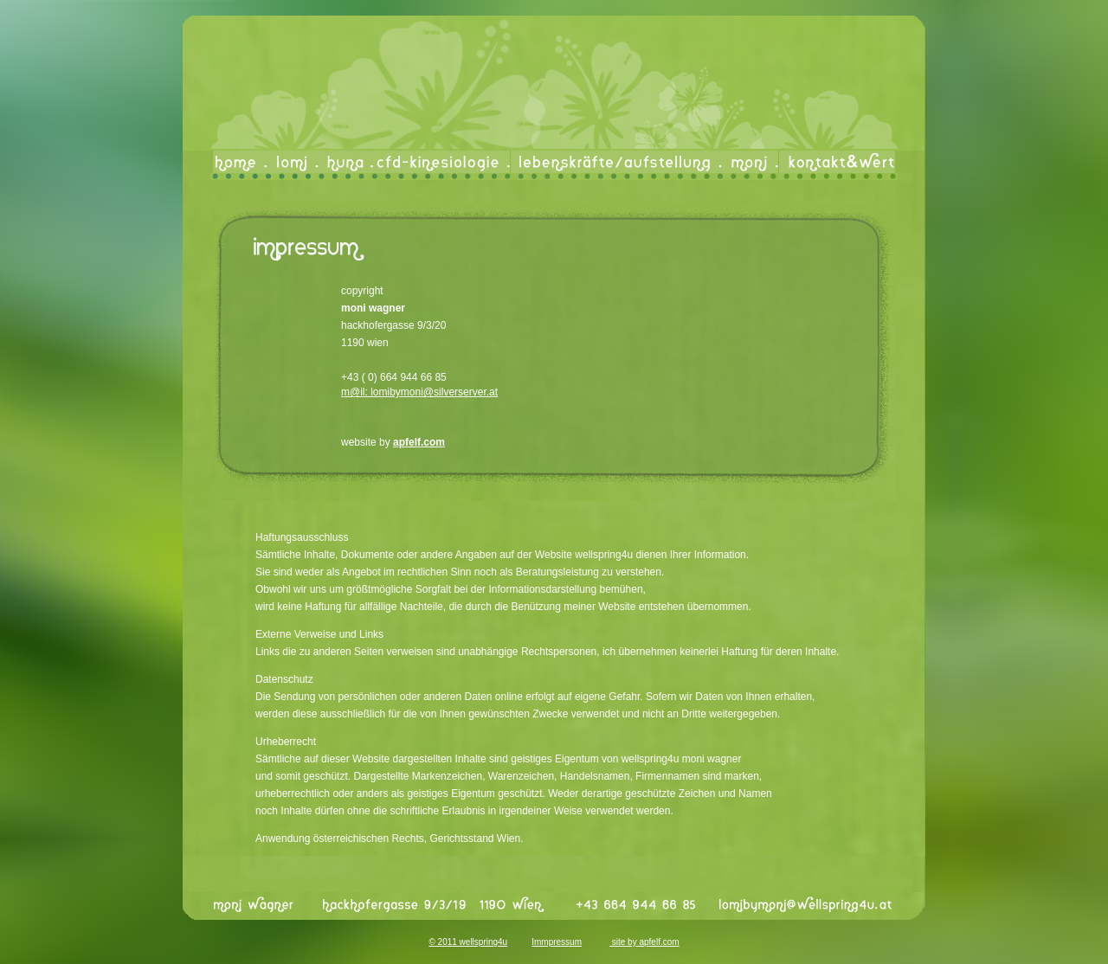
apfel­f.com (419, 442)
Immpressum (556, 942)
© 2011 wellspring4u (467, 942)
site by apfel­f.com (644, 942)
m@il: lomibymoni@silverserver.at (419, 392)
